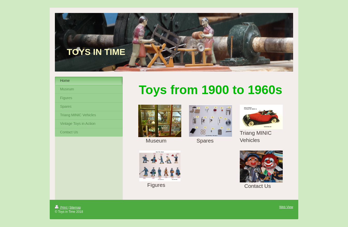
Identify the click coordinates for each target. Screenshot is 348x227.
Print (61, 207)
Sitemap (75, 207)
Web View (286, 207)
